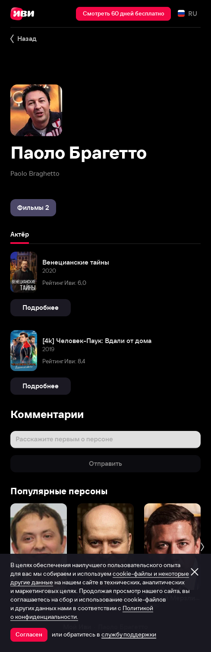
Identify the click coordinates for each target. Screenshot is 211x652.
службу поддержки (128, 634)
